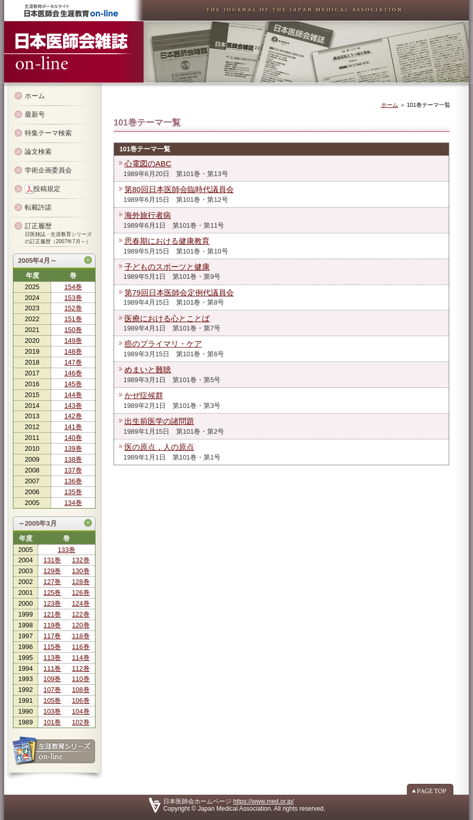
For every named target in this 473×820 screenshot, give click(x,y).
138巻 (73, 459)
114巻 (80, 657)
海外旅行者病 (147, 215)
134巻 (73, 503)
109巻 (52, 679)
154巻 (73, 287)
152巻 (73, 308)
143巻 (73, 405)
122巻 (80, 614)
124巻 (80, 603)
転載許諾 (38, 207)
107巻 (52, 689)
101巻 (52, 722)
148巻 (73, 351)
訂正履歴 (58, 233)
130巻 (80, 571)
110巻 (80, 679)
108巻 (80, 689)
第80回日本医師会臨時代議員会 (179, 189)
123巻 (52, 603)
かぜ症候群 (143, 395)
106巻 (80, 700)
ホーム (35, 96)
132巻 (80, 560)
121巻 (52, 614)
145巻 (73, 384)
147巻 (73, 362)
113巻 (52, 657)
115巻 (52, 647)
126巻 (80, 592)
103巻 (52, 711)
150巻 (73, 330)
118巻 (80, 636)
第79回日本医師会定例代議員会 (179, 293)
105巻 (52, 700)
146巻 (73, 373)
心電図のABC (147, 164)
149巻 (73, 340)
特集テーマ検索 (48, 133)
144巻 (73, 395)
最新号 (35, 114)
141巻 (73, 427)
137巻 (73, 470)
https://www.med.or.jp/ (263, 801)
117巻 (52, 636)
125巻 (52, 592)
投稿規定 (42, 189)
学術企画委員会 (48, 170)
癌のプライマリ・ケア (163, 344)
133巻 (66, 550)
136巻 (73, 481)
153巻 (73, 298)
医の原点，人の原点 (159, 447)
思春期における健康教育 (167, 241)
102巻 (80, 722)
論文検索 (38, 151)
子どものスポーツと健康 (167, 267)
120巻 (80, 625)
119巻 (52, 625)
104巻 (80, 711)
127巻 (52, 582)
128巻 (80, 582)
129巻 (52, 571)
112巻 (80, 668)
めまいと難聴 (147, 370)
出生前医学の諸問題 (159, 421)
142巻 (73, 416)
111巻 (52, 668)
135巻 (73, 492)
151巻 (73, 319)
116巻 (80, 647)
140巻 (73, 437)
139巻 (73, 448)
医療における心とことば (167, 318)
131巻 (52, 560)
